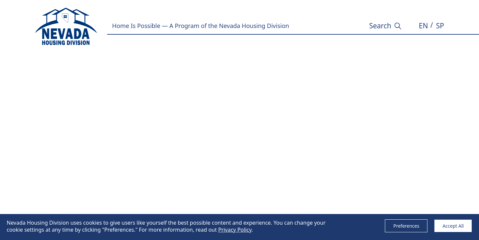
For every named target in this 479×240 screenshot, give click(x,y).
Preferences (406, 226)
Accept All (453, 226)
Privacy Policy (234, 229)
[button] (423, 26)
